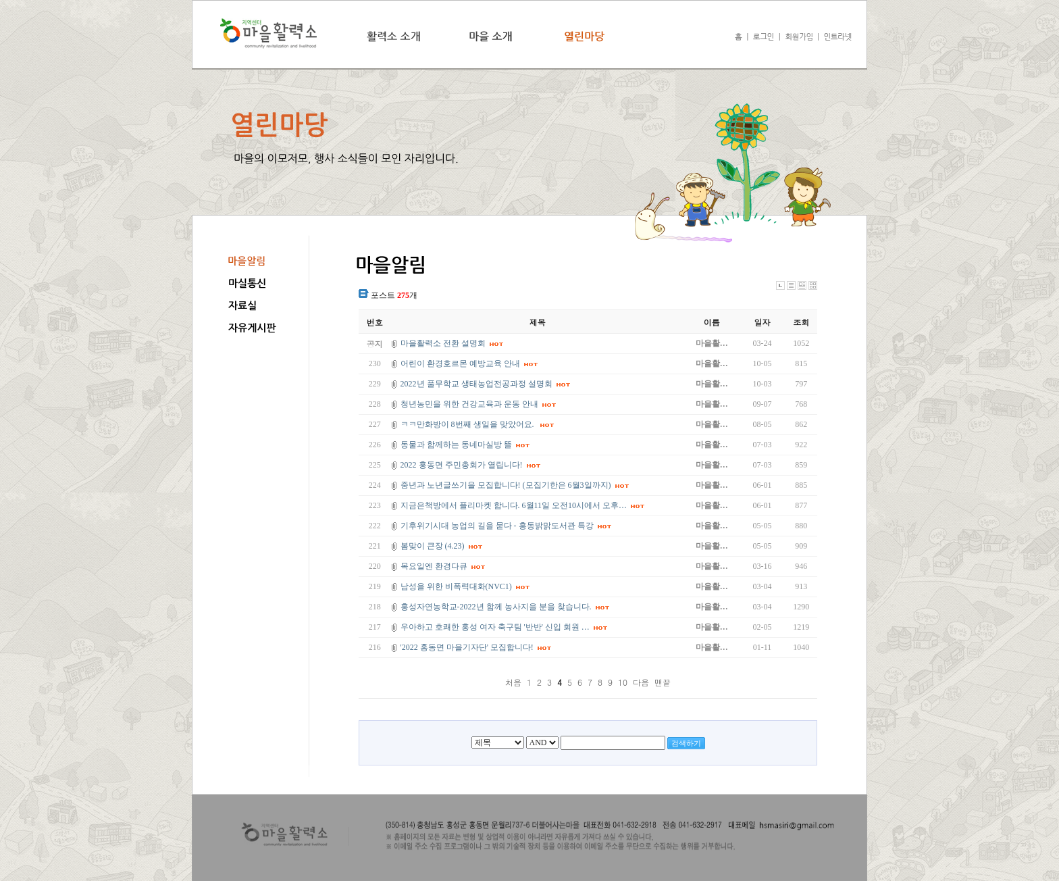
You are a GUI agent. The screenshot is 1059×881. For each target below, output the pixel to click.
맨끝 (662, 682)
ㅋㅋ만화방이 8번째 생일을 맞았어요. (468, 424)
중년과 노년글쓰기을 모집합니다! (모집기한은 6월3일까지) (506, 485)
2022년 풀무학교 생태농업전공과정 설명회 (476, 383)
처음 (513, 682)
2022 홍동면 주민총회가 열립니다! (462, 465)
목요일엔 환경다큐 (434, 566)
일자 (762, 322)
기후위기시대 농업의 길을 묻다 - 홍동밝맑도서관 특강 (497, 525)
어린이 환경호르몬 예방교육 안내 (460, 363)
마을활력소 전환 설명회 (443, 343)
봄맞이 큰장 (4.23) (433, 546)
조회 (801, 322)
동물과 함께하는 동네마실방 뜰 (456, 444)
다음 (641, 682)
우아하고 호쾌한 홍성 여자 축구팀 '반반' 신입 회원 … (495, 627)
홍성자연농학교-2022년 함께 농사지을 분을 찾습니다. (496, 606)
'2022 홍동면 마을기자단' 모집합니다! (467, 647)
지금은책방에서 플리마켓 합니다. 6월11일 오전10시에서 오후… (514, 505)
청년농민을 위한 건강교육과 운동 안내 (469, 404)
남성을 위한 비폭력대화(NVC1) (456, 586)
